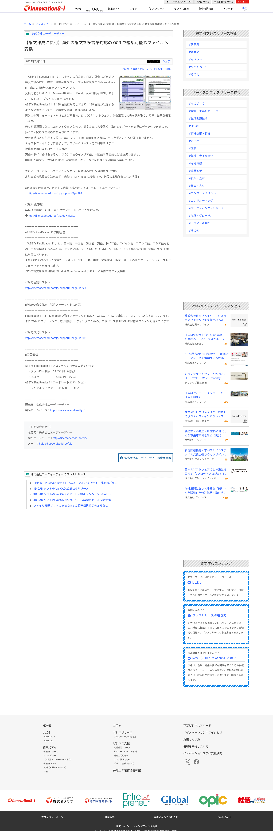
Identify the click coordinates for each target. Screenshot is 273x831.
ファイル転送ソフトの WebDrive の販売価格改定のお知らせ (70, 505)
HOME (78, 8)
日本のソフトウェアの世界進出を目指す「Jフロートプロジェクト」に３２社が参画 (206, 472)
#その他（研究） (163, 68)
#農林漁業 (195, 171)
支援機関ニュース (122, 747)
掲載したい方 (203, 2)
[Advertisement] (98, 541)
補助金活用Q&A (121, 755)
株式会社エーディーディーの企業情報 (147, 458)
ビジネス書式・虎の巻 (124, 763)
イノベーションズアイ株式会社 (140, 826)
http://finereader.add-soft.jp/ (67, 410)
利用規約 (110, 817)
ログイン (242, 2)
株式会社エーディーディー (47, 33)
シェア (166, 61)
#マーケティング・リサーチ (206, 208)
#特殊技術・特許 (199, 133)
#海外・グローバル (141, 68)
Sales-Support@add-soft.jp (55, 443)
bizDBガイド (49, 736)
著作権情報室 (206, 8)
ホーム (27, 24)
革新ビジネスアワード (197, 725)
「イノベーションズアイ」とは (202, 732)
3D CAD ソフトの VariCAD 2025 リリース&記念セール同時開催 (72, 500)
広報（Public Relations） (55, 767)
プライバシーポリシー (53, 817)
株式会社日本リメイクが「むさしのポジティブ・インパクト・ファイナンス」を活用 (206, 415)
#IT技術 (194, 126)
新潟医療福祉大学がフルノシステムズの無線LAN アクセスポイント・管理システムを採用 (206, 453)
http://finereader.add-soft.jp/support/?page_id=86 (55, 338)
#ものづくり (197, 103)
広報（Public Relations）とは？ (214, 658)
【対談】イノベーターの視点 (57, 759)
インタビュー (50, 755)
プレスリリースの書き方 (209, 615)
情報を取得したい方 (223, 2)
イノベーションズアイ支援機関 (202, 753)
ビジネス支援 (181, 8)
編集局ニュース (51, 751)
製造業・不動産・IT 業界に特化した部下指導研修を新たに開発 (206, 433)
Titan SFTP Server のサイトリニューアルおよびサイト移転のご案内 (75, 483)
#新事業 (194, 44)
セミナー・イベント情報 (125, 751)
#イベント (195, 59)
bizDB (95, 8)
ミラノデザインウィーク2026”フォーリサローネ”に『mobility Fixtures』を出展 (205, 376)
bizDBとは (48, 740)
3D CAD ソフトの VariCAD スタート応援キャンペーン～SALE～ (72, 494)
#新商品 (194, 52)
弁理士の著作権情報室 (127, 770)
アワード (228, 8)
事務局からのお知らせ (166, 817)
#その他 (194, 74)
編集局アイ (114, 8)
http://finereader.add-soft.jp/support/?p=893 (55, 193)
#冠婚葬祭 (195, 163)
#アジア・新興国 (199, 223)
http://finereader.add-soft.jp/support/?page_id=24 (55, 288)
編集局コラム (50, 763)
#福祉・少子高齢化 (201, 156)
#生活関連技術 (198, 118)
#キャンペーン (198, 67)
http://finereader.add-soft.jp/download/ (51, 215)
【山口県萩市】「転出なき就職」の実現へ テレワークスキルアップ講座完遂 (206, 337)
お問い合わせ (224, 817)
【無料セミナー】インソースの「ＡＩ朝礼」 (204, 395)
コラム (133, 8)
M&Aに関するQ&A (122, 759)
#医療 (125, 68)
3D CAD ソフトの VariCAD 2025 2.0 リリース (61, 488)
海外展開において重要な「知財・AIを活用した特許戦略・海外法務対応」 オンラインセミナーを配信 (206, 491)
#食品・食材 (197, 178)
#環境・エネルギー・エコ (205, 111)
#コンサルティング (201, 200)
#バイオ (194, 141)
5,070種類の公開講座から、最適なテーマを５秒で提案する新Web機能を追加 (206, 356)
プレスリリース (155, 8)
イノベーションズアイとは (178, 2)
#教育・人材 (197, 185)
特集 (46, 771)
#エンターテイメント (202, 193)
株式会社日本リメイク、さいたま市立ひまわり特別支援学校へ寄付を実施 (206, 318)
